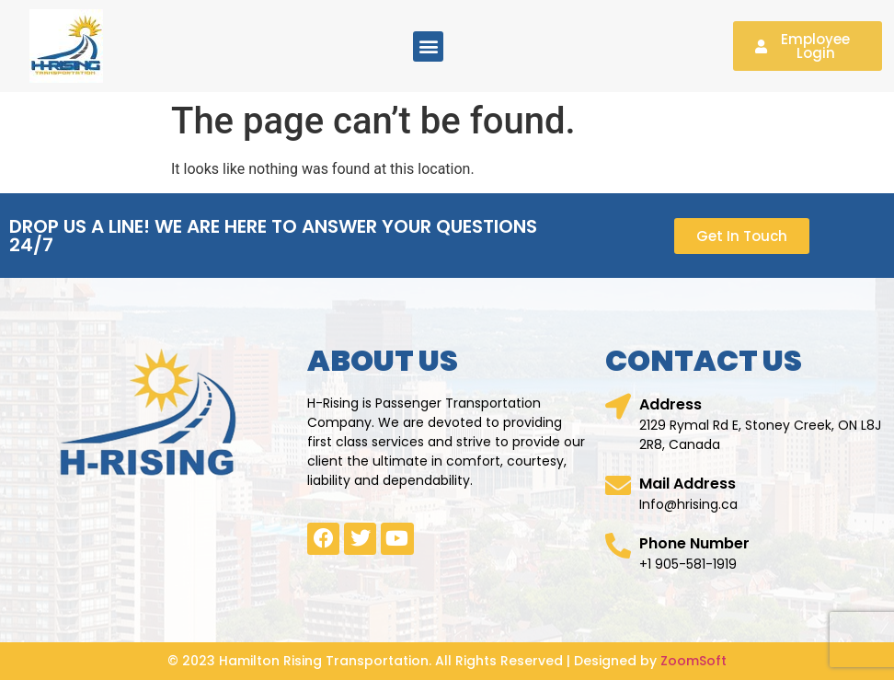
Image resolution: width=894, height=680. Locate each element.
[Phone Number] (618, 546)
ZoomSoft (693, 660)
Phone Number (694, 543)
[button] (428, 46)
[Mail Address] (618, 486)
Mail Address (687, 483)
